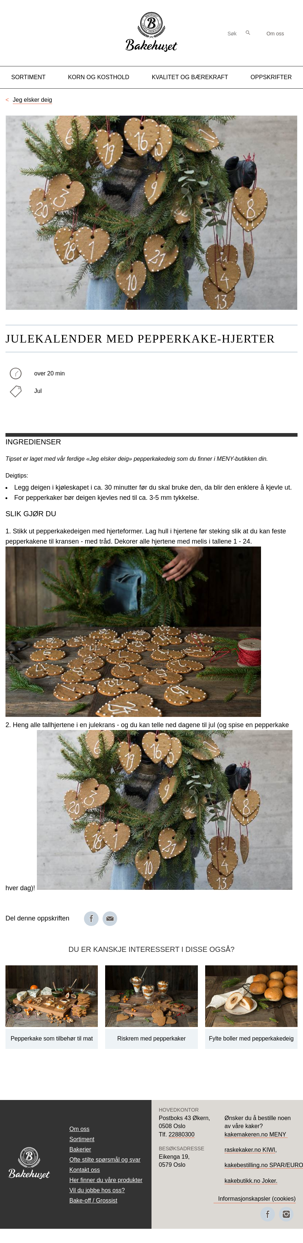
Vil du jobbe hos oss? (97, 1190)
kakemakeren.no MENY (256, 1134)
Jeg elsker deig (32, 100)
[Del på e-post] (110, 918)
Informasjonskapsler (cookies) (257, 1199)
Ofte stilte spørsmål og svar (105, 1160)
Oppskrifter (271, 77)
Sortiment (28, 77)
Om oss (275, 33)
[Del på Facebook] (91, 918)
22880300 (182, 1134)
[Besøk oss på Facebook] (267, 1214)
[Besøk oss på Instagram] (286, 1214)
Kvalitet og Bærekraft (190, 77)
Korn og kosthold (98, 77)
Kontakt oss (84, 1170)
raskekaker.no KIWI (250, 1150)
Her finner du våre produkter (105, 1180)
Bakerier (80, 1149)
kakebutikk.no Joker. (251, 1181)
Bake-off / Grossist (93, 1200)
